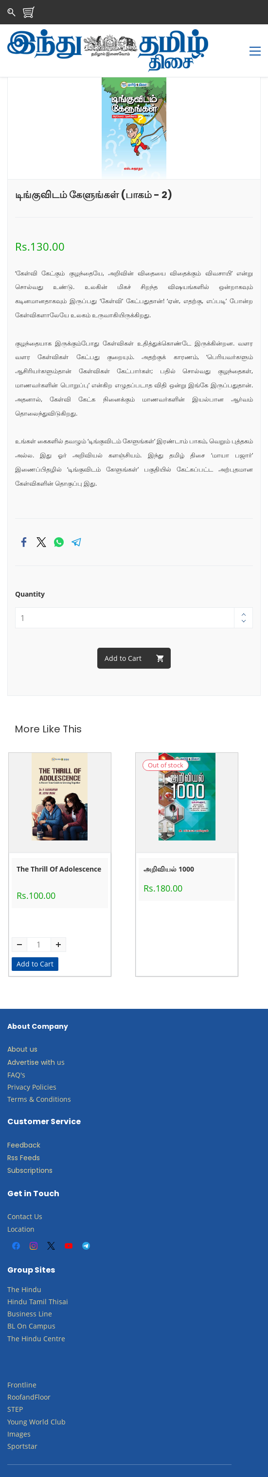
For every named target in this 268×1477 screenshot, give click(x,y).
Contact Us (24, 1196)
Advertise (23, 1041)
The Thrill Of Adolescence (59, 848)
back (32, 1124)
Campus (42, 1305)
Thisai (58, 1280)
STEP (15, 1388)
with (48, 1041)
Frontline (21, 1364)
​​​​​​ (28, 1305)
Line (45, 1293)
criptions (38, 1150)
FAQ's (16, 1053)
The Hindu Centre (36, 1317)
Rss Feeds (23, 1137)
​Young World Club (36, 1400)
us (61, 1041)
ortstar (26, 1425)
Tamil (38, 1280)
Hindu (31, 1268)
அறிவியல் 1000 (168, 848)
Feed (15, 1124)
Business (21, 1293)
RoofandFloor (29, 1376)
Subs (15, 1150)
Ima (13, 1413)
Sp (11, 1425)
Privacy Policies (32, 1066)
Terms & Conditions (39, 1078)
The (13, 1268)
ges (25, 1413)
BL (11, 1305)
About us (22, 1029)
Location (21, 1208)
